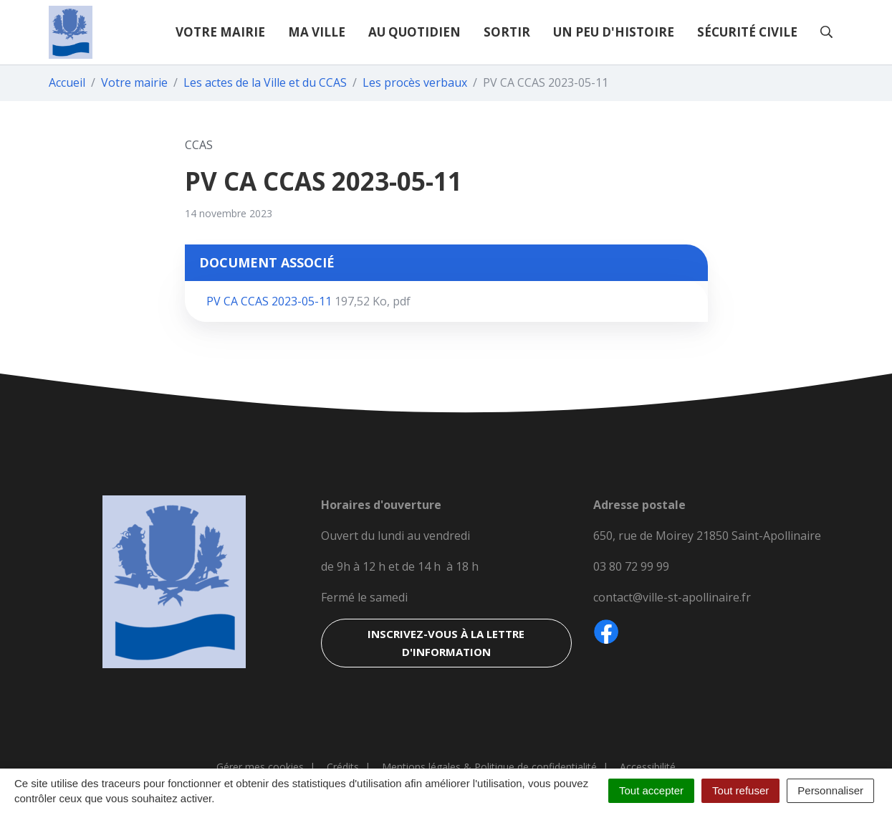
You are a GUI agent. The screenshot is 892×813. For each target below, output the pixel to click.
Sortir (507, 32)
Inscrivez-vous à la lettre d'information (446, 643)
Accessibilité (648, 767)
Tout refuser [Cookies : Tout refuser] (740, 790)
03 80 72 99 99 (631, 566)
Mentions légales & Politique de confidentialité (489, 767)
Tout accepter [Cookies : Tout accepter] (651, 790)
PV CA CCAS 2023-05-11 (308, 301)
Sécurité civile (747, 32)
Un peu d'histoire (613, 32)
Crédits (343, 767)
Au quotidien (414, 32)
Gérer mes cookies (260, 767)
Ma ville (316, 32)
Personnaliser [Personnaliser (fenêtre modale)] (830, 790)
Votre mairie (220, 32)
